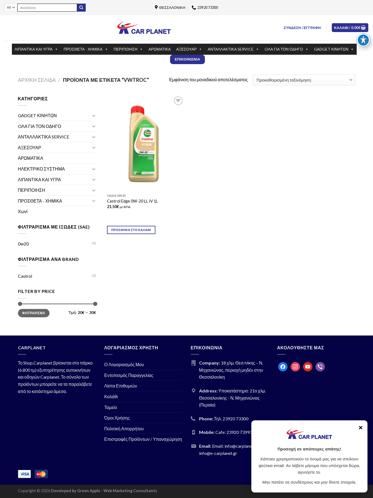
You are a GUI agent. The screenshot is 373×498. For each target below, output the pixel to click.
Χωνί (23, 211)
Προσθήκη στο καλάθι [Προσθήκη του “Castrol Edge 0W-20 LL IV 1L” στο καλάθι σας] (131, 230)
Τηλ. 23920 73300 (231, 418)
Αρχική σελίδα (37, 80)
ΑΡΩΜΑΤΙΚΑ (159, 49)
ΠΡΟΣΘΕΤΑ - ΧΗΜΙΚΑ (86, 49)
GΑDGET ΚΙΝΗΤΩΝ (334, 49)
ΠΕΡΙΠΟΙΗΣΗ (128, 49)
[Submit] (81, 8)
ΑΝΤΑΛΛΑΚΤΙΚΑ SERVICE (233, 49)
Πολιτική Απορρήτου (124, 428)
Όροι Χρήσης (117, 417)
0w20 (23, 243)
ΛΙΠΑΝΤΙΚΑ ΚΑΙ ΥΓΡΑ (36, 49)
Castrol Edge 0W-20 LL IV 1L (132, 201)
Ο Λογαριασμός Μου (124, 364)
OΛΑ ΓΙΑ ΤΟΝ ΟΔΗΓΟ (287, 49)
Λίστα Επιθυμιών (120, 385)
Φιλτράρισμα (33, 313)
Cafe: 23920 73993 (233, 432)
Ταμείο (110, 407)
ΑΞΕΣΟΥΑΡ (189, 49)
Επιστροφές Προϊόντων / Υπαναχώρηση (143, 439)
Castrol (25, 276)
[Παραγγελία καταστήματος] (304, 80)
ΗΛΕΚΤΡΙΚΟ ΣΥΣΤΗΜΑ (41, 168)
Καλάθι (111, 396)
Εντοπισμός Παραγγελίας (128, 375)
